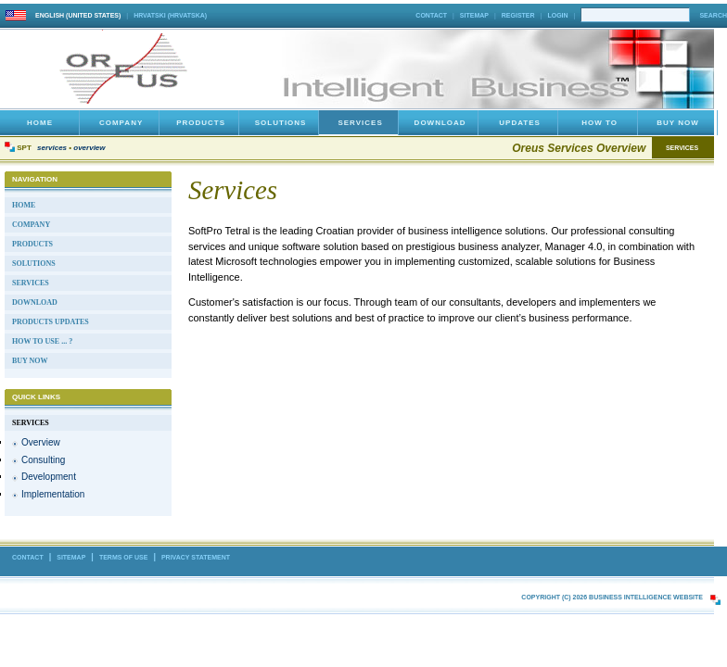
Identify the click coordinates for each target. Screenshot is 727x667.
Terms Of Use (123, 557)
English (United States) (78, 15)
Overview (89, 148)
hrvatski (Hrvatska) (170, 15)
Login (557, 15)
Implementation (52, 494)
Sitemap (474, 15)
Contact (431, 15)
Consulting (43, 460)
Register (518, 15)
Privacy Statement (195, 557)
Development (48, 477)
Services (52, 148)
